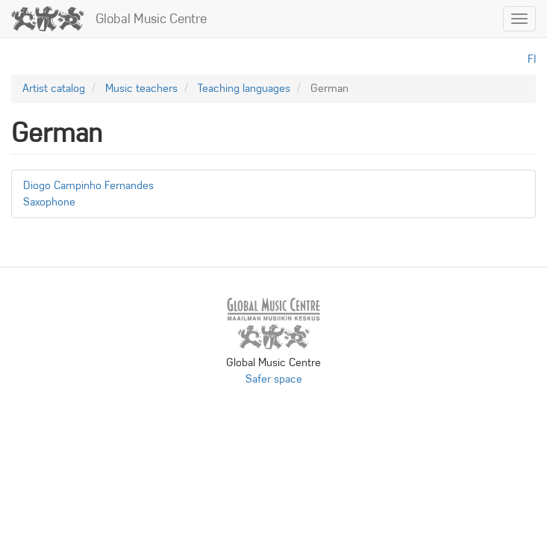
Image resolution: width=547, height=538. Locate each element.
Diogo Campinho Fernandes (88, 185)
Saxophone (49, 201)
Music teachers (141, 88)
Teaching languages (244, 88)
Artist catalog (53, 88)
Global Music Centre (151, 18)
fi (532, 59)
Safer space (274, 379)
